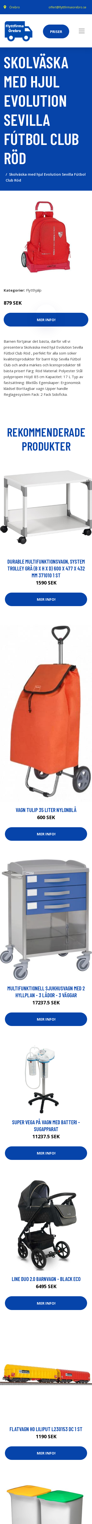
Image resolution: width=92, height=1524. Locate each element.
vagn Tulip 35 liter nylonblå (46, 810)
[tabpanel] (46, 237)
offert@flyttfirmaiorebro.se (67, 7)
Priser (56, 31)
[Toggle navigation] (81, 31)
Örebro (14, 7)
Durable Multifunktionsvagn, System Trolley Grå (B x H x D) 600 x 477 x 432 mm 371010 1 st (46, 568)
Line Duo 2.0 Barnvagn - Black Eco (46, 1279)
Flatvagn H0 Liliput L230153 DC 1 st (46, 1429)
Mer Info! (46, 599)
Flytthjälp (33, 290)
